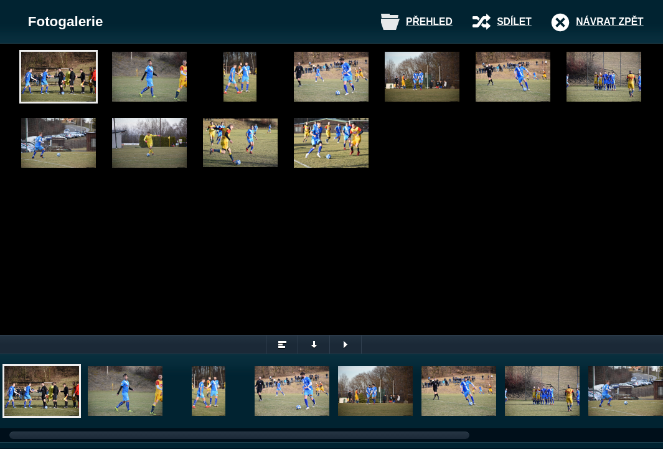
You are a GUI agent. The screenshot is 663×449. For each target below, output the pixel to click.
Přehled (429, 21)
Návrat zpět (609, 21)
